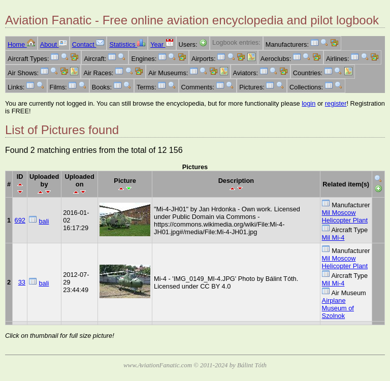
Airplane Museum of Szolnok (338, 308)
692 (20, 220)
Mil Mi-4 (333, 237)
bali (44, 221)
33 (21, 282)
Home (21, 44)
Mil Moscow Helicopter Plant (345, 216)
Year (161, 44)
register (336, 103)
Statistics (127, 44)
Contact (88, 44)
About (53, 44)
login (308, 103)
